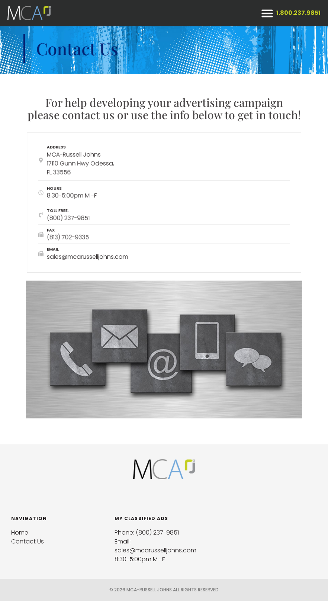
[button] (267, 13)
